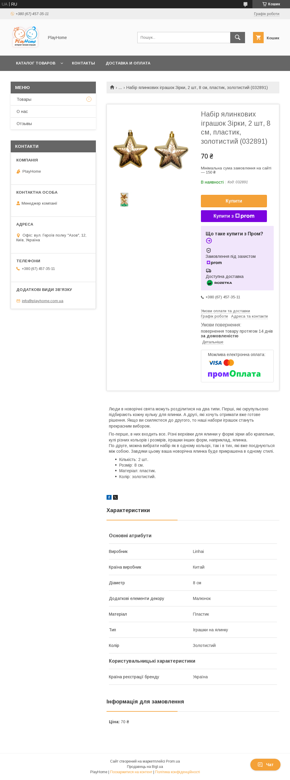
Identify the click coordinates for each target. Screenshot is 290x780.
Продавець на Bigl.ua (145, 767)
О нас (22, 111)
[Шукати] (237, 37)
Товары (24, 99)
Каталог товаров (35, 63)
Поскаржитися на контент (131, 772)
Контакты (83, 63)
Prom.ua (173, 761)
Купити (234, 200)
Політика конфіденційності (177, 772)
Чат (265, 764)
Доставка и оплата (128, 63)
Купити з (233, 216)
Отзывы (24, 123)
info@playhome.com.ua (42, 301)
